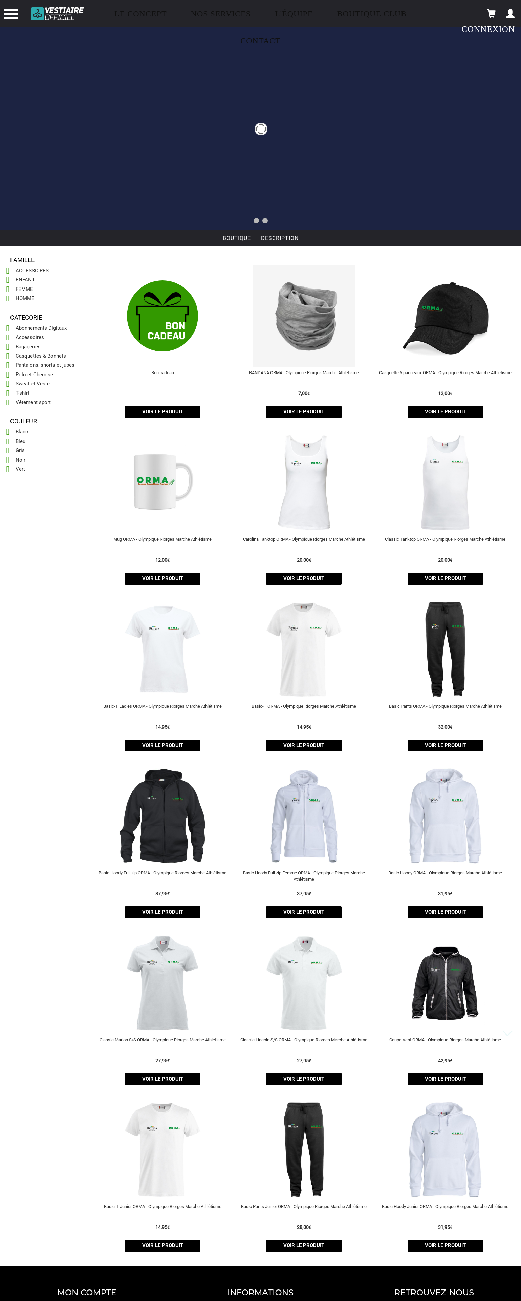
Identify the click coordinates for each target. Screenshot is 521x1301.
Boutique (237, 238)
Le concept (140, 13)
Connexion (488, 29)
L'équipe (294, 13)
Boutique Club (372, 13)
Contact (260, 40)
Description (280, 238)
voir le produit (162, 412)
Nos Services (221, 13)
